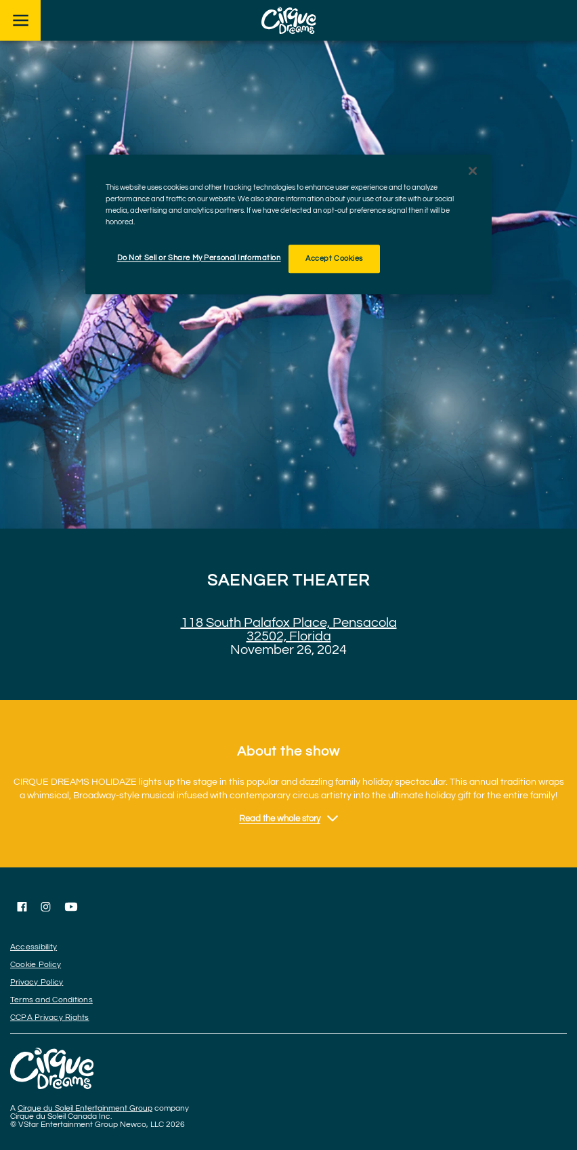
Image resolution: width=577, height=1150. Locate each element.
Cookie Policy (35, 964)
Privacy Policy (36, 982)
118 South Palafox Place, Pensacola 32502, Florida (289, 629)
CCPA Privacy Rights (49, 1017)
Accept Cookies (334, 258)
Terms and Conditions (51, 999)
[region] (288, 224)
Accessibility (33, 947)
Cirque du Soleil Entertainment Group (85, 1108)
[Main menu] (20, 20)
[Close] (473, 171)
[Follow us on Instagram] (46, 906)
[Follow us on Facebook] (22, 906)
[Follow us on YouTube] (71, 906)
